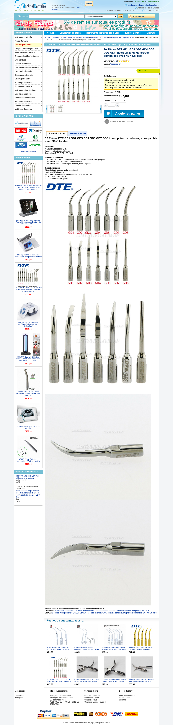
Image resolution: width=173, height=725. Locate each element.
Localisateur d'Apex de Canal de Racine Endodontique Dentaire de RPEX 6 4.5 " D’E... (28, 222)
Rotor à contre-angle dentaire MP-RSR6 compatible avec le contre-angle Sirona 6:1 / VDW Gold (28, 495)
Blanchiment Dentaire (24, 75)
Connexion (19, 696)
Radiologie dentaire (23, 83)
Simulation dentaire (23, 101)
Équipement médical (23, 86)
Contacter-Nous (90, 700)
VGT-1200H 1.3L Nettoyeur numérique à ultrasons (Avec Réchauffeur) (28, 324)
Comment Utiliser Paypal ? (95, 702)
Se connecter (139, 2)
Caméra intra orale (23, 64)
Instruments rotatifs (23, 37)
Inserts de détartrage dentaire (78, 37)
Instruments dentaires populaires (102, 33)
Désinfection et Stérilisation (27, 67)
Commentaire (124, 698)
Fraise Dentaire (21, 41)
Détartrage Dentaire (23, 45)
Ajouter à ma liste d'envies (121, 121)
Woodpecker (115, 64)
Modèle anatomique (23, 94)
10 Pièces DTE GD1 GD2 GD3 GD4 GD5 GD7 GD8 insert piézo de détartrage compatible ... (28, 187)
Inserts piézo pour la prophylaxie (121, 37)
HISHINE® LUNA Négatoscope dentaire (28, 427)
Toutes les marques (28, 152)
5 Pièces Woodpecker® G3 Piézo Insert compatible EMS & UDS (141, 680)
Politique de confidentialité (60, 696)
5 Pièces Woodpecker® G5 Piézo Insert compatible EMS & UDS (86, 680)
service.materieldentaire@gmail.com (143, 5)
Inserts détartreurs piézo (99, 37)
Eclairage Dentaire (23, 79)
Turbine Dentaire (133, 33)
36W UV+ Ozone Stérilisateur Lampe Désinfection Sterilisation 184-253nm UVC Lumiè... (28, 359)
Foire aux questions (127, 696)
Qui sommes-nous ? (58, 700)
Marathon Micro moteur (25, 52)
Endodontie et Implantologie (27, 56)
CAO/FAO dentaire (23, 105)
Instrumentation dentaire (25, 90)
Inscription (19, 698)
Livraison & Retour (91, 698)
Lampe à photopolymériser (26, 49)
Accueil (50, 33)
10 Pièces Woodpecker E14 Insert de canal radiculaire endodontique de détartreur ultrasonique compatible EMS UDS (102, 611)
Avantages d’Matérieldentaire (61, 698)
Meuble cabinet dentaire (25, 98)
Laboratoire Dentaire (23, 71)
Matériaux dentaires (23, 109)
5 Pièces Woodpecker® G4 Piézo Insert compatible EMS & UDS (114, 680)
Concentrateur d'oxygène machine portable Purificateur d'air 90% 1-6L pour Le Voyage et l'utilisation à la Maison (29, 476)
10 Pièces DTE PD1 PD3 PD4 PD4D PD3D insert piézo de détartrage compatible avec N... (28, 289)
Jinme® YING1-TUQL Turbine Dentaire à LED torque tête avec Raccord (28, 393)
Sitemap (151, 33)
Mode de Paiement (92, 696)
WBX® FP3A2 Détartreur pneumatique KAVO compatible (28, 460)
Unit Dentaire (20, 60)
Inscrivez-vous (153, 2)
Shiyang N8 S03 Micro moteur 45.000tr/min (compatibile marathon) (28, 256)
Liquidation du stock (70, 33)
